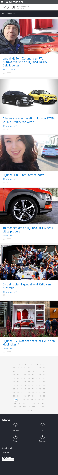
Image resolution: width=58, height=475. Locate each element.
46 (44, 378)
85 (21, 396)
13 (21, 368)
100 (15, 403)
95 (28, 399)
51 (29, 382)
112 (38, 407)
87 (29, 396)
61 (33, 385)
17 (36, 368)
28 (44, 371)
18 (40, 368)
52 (33, 382)
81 (40, 392)
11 (14, 368)
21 (18, 371)
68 (25, 389)
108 (20, 407)
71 (36, 389)
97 (35, 399)
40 (21, 378)
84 (18, 396)
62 (36, 385)
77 (25, 392)
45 (40, 378)
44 (36, 378)
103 (29, 403)
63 (40, 385)
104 (33, 403)
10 (43, 364)
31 (21, 375)
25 (33, 371)
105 (38, 403)
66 (18, 389)
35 (36, 375)
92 (16, 399)
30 (18, 375)
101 (20, 403)
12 (18, 368)
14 (25, 368)
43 (33, 378)
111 (33, 407)
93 (20, 399)
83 (14, 396)
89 (36, 396)
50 (25, 382)
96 (32, 399)
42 (29, 378)
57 (18, 385)
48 (18, 382)
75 (18, 392)
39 (18, 378)
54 (40, 382)
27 (40, 371)
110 (29, 407)
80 (36, 392)
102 (24, 403)
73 (44, 389)
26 (36, 371)
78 (29, 392)
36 (40, 375)
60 (29, 385)
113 (43, 407)
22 (21, 371)
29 (14, 375)
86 (25, 396)
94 (24, 399)
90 (40, 396)
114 (27, 410)
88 (33, 396)
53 (36, 382)
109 (24, 407)
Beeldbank (5, 452)
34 (33, 375)
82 (44, 392)
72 (40, 389)
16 (33, 368)
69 (29, 389)
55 (44, 382)
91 (44, 396)
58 (21, 385)
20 (14, 371)
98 (39, 399)
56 (14, 385)
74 (14, 392)
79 (33, 392)
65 (14, 389)
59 (25, 385)
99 (43, 399)
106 (43, 403)
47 (14, 382)
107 (15, 407)
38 (14, 378)
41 (25, 378)
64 (44, 385)
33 (29, 375)
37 (44, 375)
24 (29, 371)
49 (21, 382)
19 (44, 368)
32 (25, 375)
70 (33, 389)
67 (21, 389)
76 (21, 392)
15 (29, 368)
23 (25, 371)
